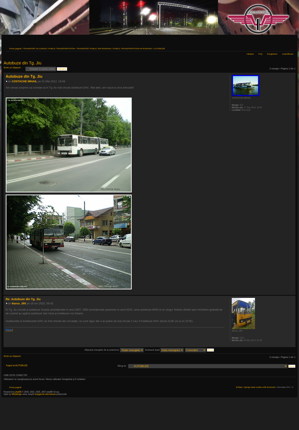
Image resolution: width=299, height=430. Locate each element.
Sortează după (164, 350)
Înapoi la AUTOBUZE (17, 365)
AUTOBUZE (159, 48)
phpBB (18, 392)
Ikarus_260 (19, 303)
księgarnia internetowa (45, 394)
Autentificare (287, 54)
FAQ (260, 54)
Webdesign (17, 394)
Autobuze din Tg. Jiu (22, 63)
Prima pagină (15, 48)
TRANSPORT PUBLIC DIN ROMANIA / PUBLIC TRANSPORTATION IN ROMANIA (114, 48)
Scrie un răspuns (13, 68)
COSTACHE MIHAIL (24, 81)
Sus (292, 293)
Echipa (239, 387)
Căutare (250, 54)
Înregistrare (272, 54)
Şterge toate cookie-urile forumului (259, 387)
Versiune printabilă (284, 48)
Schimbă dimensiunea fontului (290, 48)
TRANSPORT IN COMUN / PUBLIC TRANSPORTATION (49, 48)
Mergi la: (122, 366)
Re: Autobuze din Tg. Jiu (23, 299)
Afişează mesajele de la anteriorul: (114, 350)
